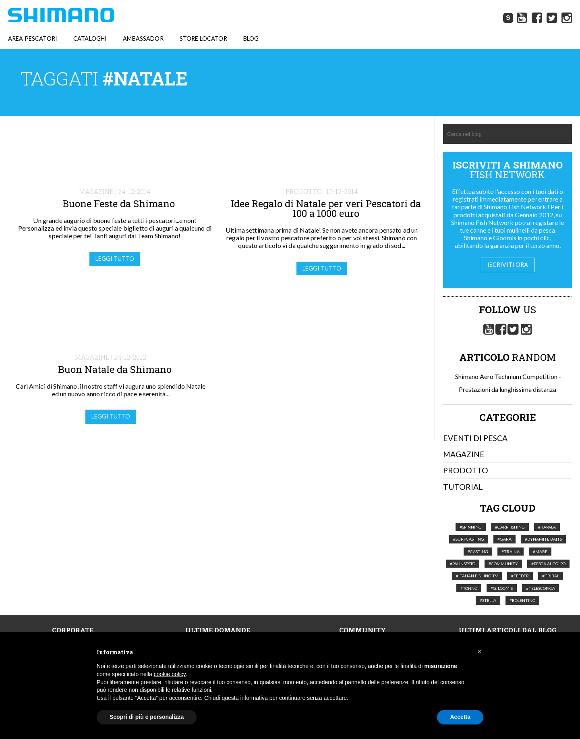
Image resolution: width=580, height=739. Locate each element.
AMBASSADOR (143, 38)
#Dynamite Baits (543, 539)
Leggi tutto (114, 258)
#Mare (540, 551)
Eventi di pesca (475, 438)
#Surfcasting (468, 539)
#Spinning (471, 527)
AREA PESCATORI (32, 38)
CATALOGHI (90, 38)
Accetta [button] (460, 717)
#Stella (488, 600)
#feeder (520, 576)
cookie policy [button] (170, 674)
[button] (479, 651)
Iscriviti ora (507, 264)
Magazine (464, 454)
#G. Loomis (502, 588)
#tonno (468, 588)
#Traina (510, 551)
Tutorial (463, 486)
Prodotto (465, 470)
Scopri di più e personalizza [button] (147, 717)
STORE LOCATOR (203, 38)
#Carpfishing (510, 527)
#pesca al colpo (548, 563)
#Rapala (547, 527)
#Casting (478, 551)
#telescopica (540, 588)
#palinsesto (462, 563)
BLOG (251, 38)
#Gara (504, 539)
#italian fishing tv (477, 576)
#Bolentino (522, 600)
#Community (503, 563)
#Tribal (550, 576)
